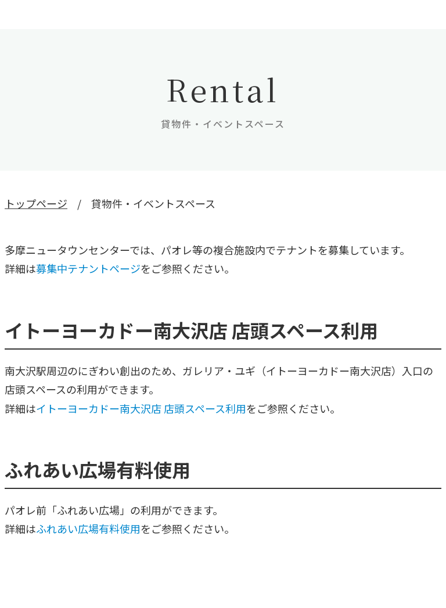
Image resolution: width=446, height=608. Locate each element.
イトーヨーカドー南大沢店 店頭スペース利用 (141, 408)
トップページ (36, 203)
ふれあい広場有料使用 (88, 528)
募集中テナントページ (88, 268)
